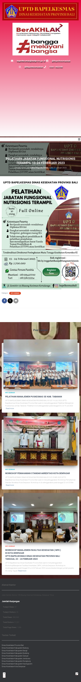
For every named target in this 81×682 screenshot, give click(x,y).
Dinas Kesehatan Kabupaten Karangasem (17, 664)
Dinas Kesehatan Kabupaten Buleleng (15, 653)
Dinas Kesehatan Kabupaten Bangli (14, 651)
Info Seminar (15, 293)
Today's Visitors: (9, 612)
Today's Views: (9, 607)
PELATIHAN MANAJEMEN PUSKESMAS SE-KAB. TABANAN (33, 396)
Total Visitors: (8, 622)
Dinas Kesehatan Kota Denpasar (13, 666)
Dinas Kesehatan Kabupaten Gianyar (15, 656)
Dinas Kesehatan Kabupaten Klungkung (16, 661)
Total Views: (8, 617)
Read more (10, 408)
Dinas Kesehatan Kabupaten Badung (15, 648)
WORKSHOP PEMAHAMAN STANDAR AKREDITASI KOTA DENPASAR (37, 473)
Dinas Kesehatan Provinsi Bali (13, 645)
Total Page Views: (10, 627)
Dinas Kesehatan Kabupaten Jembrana (16, 658)
